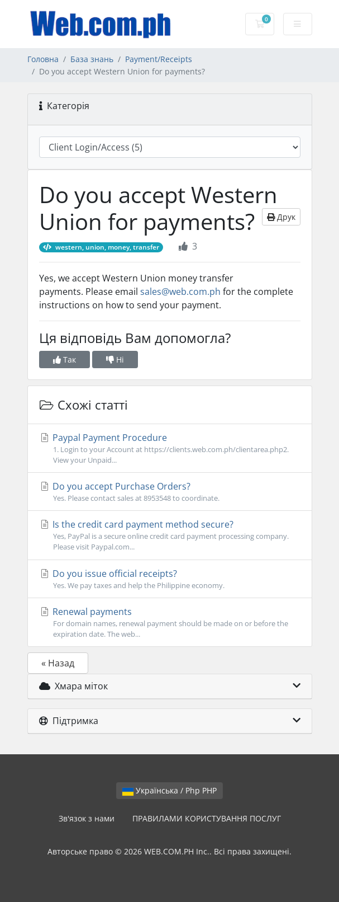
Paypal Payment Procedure (169, 448)
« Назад (57, 663)
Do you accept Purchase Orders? (169, 492)
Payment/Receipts (158, 59)
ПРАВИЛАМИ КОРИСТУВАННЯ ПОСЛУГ (206, 818)
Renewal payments (169, 622)
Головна (43, 59)
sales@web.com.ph (180, 291)
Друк (281, 217)
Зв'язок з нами (86, 818)
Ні (115, 359)
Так (64, 359)
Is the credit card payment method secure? (169, 535)
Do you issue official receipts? (169, 579)
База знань (91, 59)
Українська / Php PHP (169, 790)
